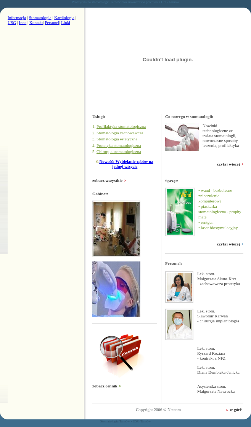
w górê (235, 409)
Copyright (144, 409)
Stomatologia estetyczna (117, 139)
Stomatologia (40, 17)
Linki (65, 22)
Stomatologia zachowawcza (120, 133)
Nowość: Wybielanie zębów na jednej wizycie (126, 164)
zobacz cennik (104, 386)
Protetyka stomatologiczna (119, 145)
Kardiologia (64, 17)
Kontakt (36, 22)
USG (12, 22)
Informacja (17, 17)
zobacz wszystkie (107, 180)
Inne (23, 22)
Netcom (174, 409)
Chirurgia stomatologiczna (119, 151)
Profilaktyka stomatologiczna (121, 126)
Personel (52, 22)
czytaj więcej (228, 164)
